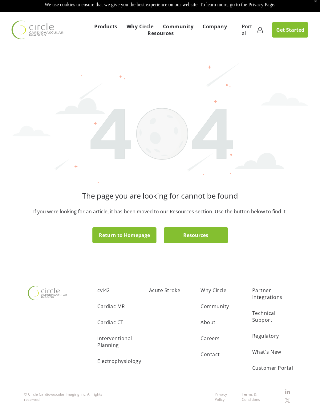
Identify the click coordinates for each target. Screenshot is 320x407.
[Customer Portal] (260, 14)
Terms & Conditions (251, 381)
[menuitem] (106, 11)
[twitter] (287, 386)
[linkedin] (287, 376)
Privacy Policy (221, 381)
